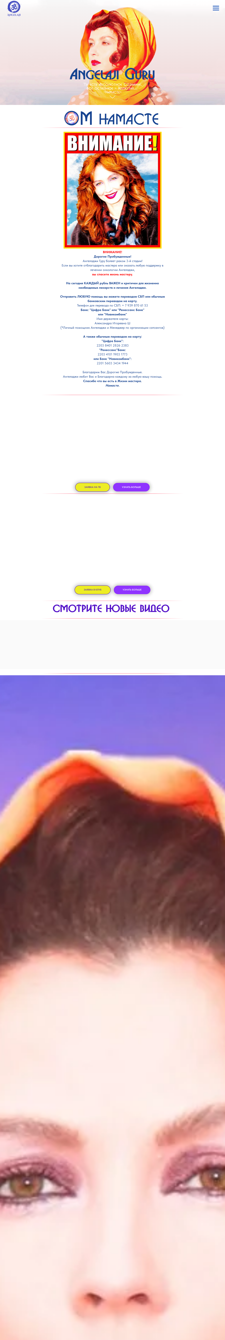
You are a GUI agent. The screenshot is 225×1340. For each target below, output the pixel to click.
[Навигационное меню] (216, 8)
